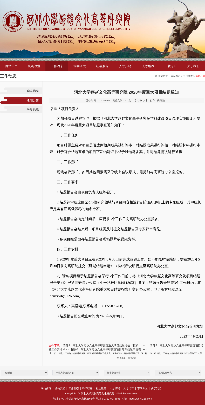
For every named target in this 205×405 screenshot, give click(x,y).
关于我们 (193, 66)
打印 (152, 100)
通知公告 (200, 76)
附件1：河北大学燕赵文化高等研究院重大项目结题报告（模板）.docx (105, 345)
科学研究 (79, 66)
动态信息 (33, 91)
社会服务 (102, 66)
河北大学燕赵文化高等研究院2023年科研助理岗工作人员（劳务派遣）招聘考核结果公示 (99, 353)
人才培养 (148, 66)
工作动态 (57, 66)
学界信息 (33, 109)
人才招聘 (125, 66)
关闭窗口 (162, 100)
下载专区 (171, 66)
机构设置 (34, 66)
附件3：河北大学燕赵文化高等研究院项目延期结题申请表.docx (109, 349)
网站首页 (11, 66)
